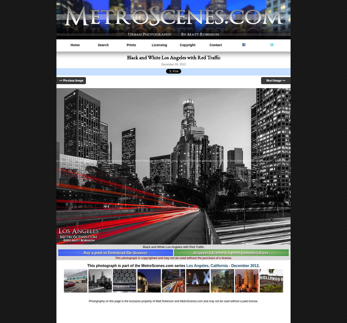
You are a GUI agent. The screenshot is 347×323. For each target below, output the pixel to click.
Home (75, 45)
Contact (216, 45)
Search (103, 45)
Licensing (159, 45)
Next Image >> (275, 81)
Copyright (187, 45)
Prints (131, 45)
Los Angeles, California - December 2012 (222, 266)
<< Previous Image (71, 81)
